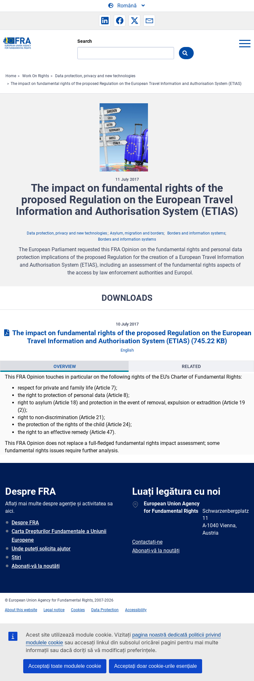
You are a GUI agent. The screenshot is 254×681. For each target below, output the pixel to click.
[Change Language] (127, 6)
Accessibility (136, 610)
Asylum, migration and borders (137, 233)
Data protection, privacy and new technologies (95, 76)
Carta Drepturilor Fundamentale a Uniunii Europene (59, 535)
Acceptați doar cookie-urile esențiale (155, 666)
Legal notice (54, 610)
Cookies (78, 610)
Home (10, 76)
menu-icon (244, 43)
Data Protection (105, 610)
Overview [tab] (65, 366)
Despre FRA (25, 523)
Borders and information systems (196, 233)
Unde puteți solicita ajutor (41, 549)
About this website (21, 610)
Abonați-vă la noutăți (36, 566)
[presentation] (64, 366)
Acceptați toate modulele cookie (64, 666)
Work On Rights (35, 76)
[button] (105, 20)
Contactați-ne (147, 542)
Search (84, 41)
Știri (16, 557)
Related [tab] (191, 366)
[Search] (125, 53)
